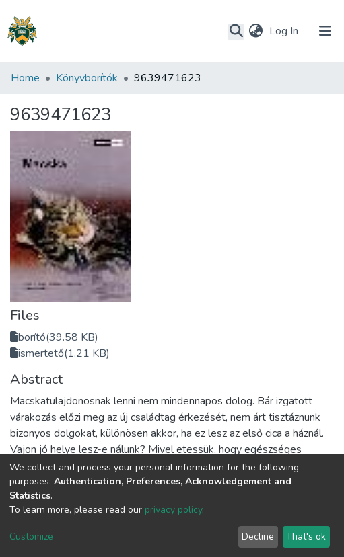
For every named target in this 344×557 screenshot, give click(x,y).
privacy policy (173, 509)
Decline (258, 536)
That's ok (306, 536)
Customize (31, 536)
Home (25, 78)
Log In (285, 31)
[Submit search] (236, 32)
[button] (255, 31)
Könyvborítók (87, 78)
